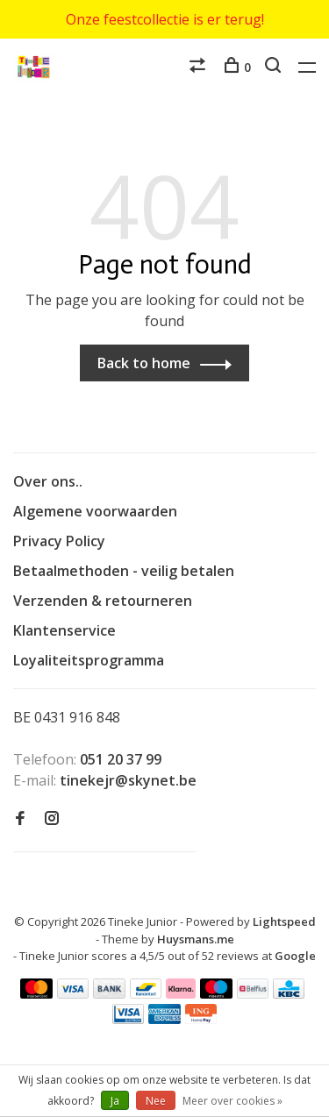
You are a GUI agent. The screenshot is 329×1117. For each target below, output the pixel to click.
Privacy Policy (59, 541)
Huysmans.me (195, 939)
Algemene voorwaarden (95, 511)
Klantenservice (64, 630)
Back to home (143, 363)
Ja (115, 1100)
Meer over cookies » (232, 1100)
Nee (156, 1100)
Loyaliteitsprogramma (88, 660)
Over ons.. (47, 481)
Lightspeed (284, 921)
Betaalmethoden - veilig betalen (123, 570)
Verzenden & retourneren (102, 600)
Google (295, 956)
